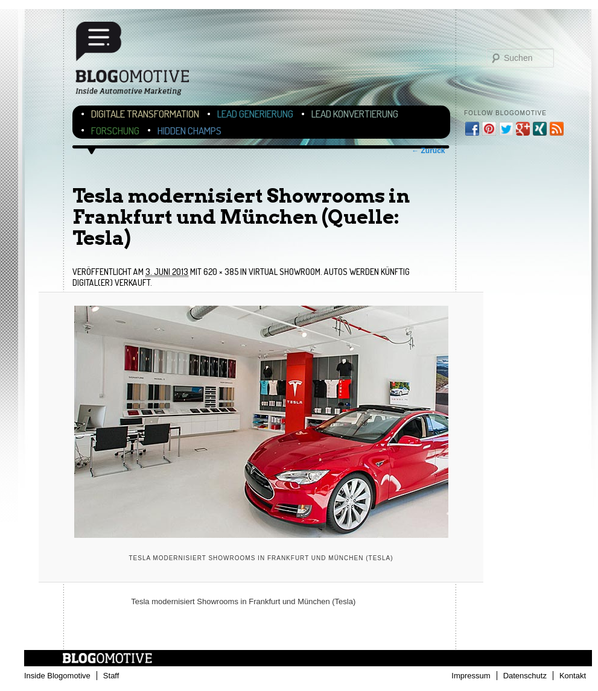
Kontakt (572, 675)
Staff (111, 675)
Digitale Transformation (145, 113)
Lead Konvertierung (354, 113)
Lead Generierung (255, 113)
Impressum (470, 675)
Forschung (115, 130)
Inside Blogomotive (57, 675)
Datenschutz (525, 675)
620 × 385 (220, 272)
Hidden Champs (189, 130)
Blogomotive (140, 62)
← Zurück (428, 151)
